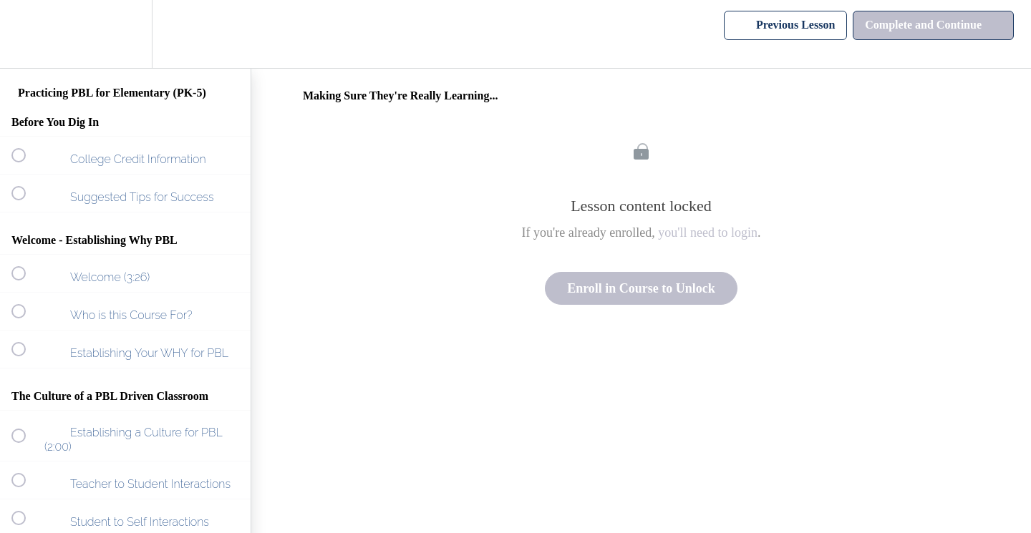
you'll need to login (707, 232)
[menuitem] (125, 34)
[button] (26, 34)
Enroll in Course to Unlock (641, 288)
